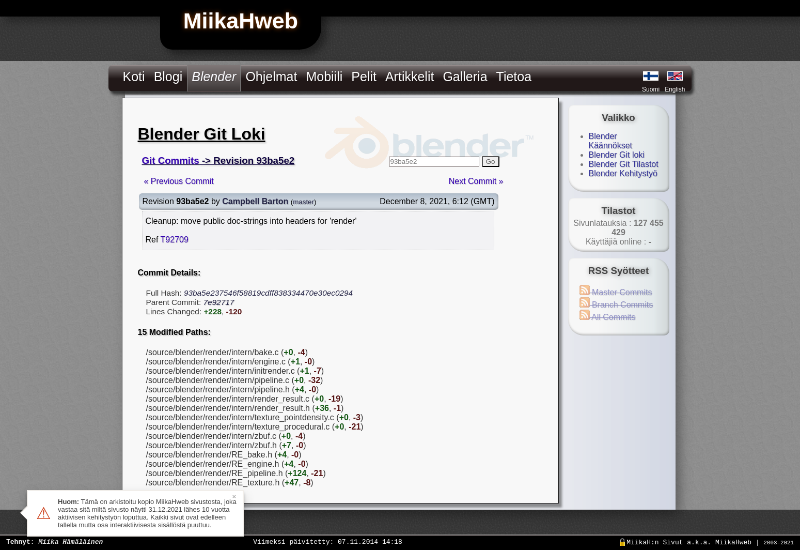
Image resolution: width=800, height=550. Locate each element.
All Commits (607, 317)
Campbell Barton (255, 201)
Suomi (651, 89)
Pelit (364, 76)
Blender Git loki (617, 154)
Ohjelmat (271, 76)
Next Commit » (476, 181)
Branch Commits (616, 304)
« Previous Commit (179, 181)
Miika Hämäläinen (70, 541)
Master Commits (615, 292)
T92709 (175, 239)
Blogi (168, 76)
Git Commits (170, 160)
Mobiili (324, 76)
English (675, 89)
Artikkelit (409, 76)
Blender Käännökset (611, 141)
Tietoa (514, 76)
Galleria (465, 76)
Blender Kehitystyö (623, 173)
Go (490, 161)
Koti (134, 76)
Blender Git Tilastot (623, 164)
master (303, 202)
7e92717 (218, 302)
